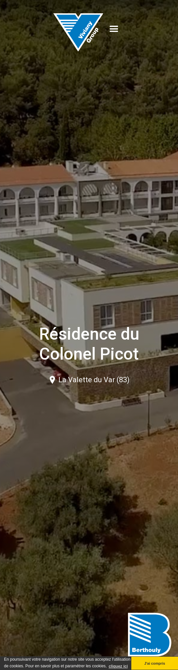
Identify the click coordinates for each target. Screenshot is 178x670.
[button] (114, 29)
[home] (78, 29)
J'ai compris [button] (154, 663)
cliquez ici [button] (118, 666)
